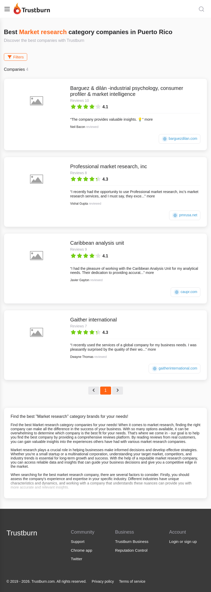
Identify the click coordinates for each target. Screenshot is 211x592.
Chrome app (81, 550)
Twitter (76, 559)
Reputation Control (131, 550)
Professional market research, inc (108, 166)
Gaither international (93, 319)
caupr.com (185, 292)
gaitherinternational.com (174, 369)
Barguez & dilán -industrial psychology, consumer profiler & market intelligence (126, 91)
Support (78, 541)
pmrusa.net (184, 215)
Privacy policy (103, 581)
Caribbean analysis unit (97, 243)
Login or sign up (183, 541)
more (148, 119)
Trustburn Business (132, 541)
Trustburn (21, 533)
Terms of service (132, 581)
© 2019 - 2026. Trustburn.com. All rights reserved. (46, 581)
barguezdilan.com (179, 139)
